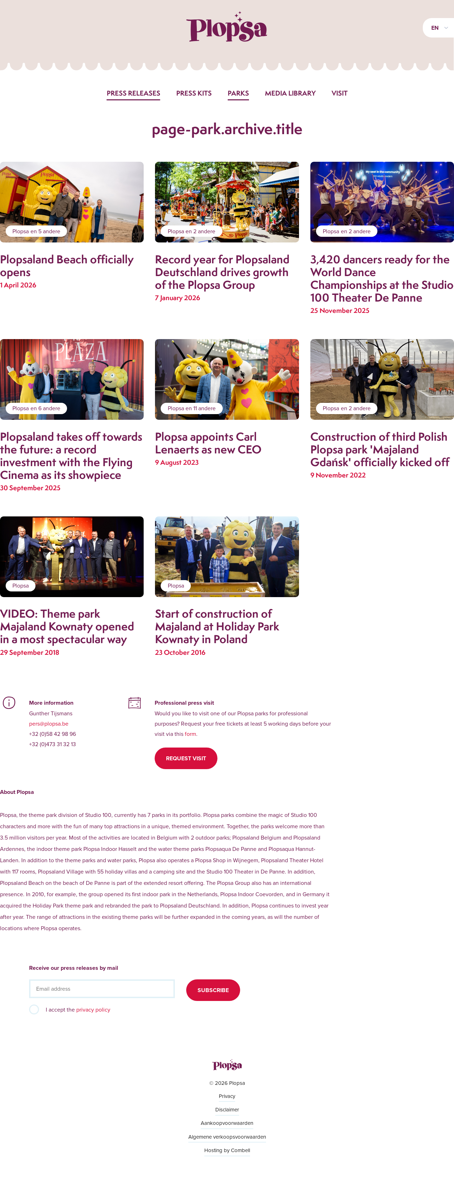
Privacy (227, 1096)
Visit (340, 93)
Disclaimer (227, 1109)
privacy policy (93, 1009)
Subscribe (213, 990)
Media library (290, 93)
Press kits (194, 93)
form (190, 734)
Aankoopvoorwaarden (227, 1123)
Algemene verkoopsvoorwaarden (227, 1136)
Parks (238, 93)
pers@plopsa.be (48, 723)
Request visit (186, 758)
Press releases (133, 93)
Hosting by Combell (227, 1150)
